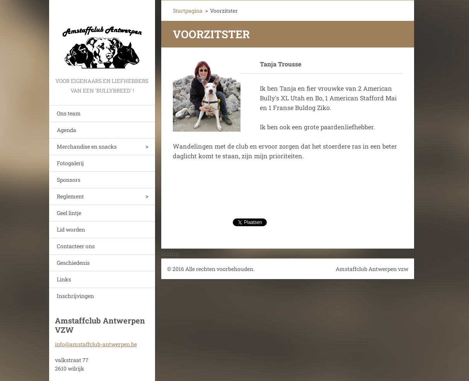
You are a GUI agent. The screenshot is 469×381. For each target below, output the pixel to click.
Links (64, 279)
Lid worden (71, 229)
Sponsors (68, 179)
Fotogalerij (70, 163)
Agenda (66, 130)
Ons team (69, 113)
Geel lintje (69, 213)
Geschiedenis (73, 262)
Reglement (70, 196)
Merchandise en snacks (87, 146)
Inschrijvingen (75, 296)
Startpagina (188, 10)
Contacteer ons (76, 246)
